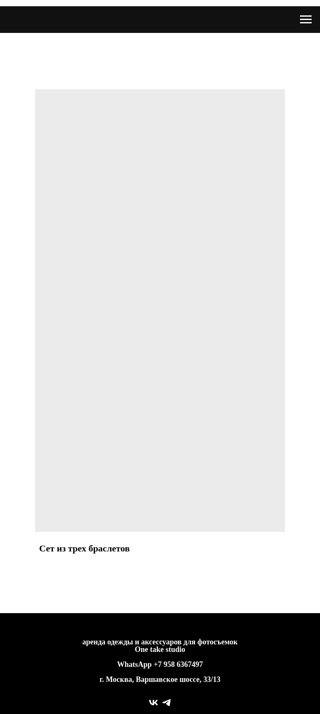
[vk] (153, 702)
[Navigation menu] (306, 19)
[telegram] (166, 702)
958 (170, 664)
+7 (158, 664)
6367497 (190, 664)
